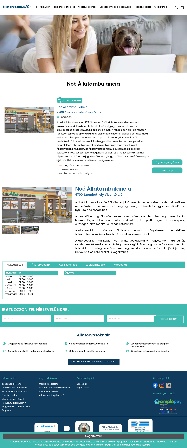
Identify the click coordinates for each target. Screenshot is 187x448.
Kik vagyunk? (43, 7)
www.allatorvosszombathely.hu (74, 173)
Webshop (167, 170)
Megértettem (93, 436)
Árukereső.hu (46, 431)
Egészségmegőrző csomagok (116, 7)
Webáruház (160, 7)
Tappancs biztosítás (64, 7)
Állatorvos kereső (87, 7)
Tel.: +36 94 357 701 (67, 170)
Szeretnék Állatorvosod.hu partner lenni (93, 362)
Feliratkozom (171, 319)
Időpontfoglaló (143, 7)
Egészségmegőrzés (167, 162)
